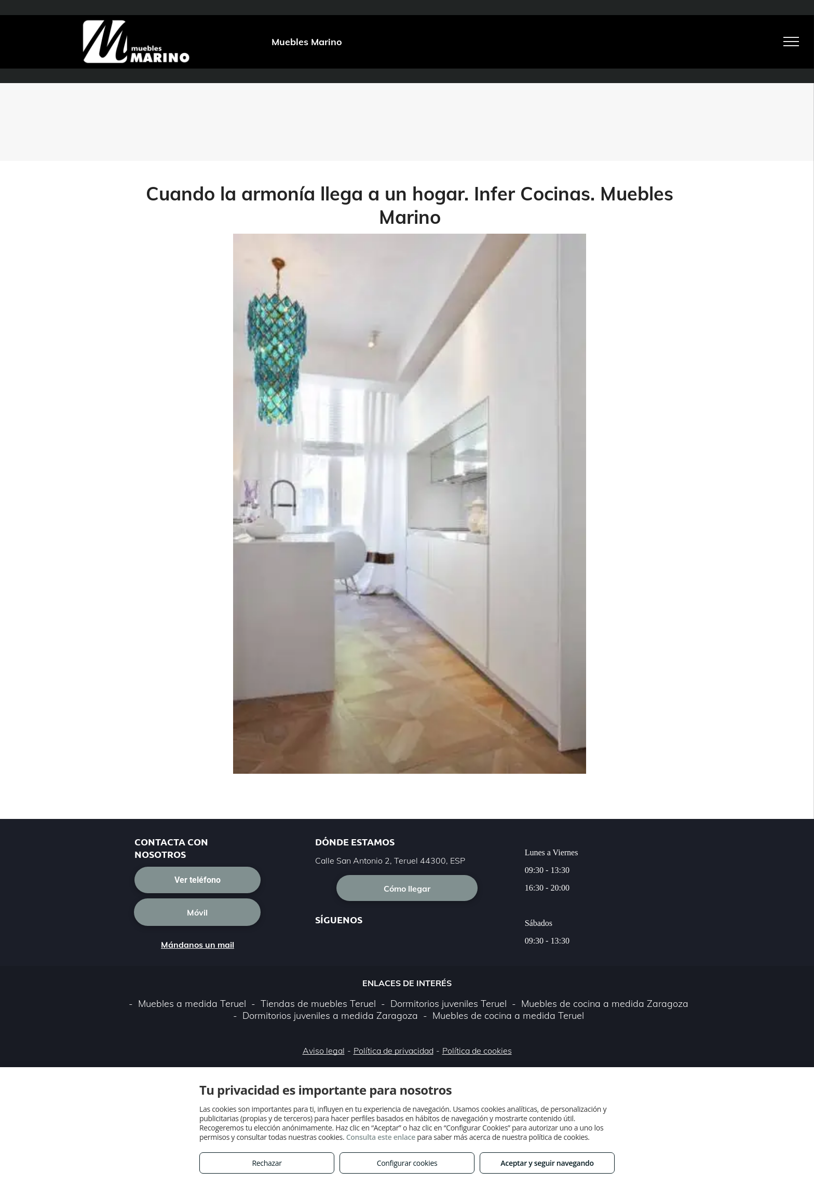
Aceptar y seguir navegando (546, 1163)
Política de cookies (477, 1050)
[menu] (791, 41)
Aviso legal (324, 1050)
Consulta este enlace (380, 1137)
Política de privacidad (393, 1050)
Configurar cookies (407, 1163)
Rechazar (266, 1163)
